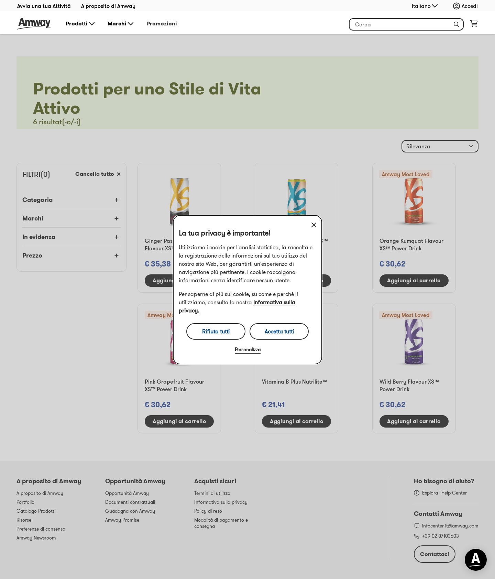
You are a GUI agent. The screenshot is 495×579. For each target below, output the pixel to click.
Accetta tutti (279, 331)
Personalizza (248, 350)
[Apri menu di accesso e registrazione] (467, 6)
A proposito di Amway (108, 5)
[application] (475, 560)
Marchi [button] (121, 24)
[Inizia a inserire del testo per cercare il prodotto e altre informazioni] (406, 24)
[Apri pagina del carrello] (474, 25)
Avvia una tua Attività (44, 5)
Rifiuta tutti (216, 331)
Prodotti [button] (81, 24)
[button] (456, 24)
